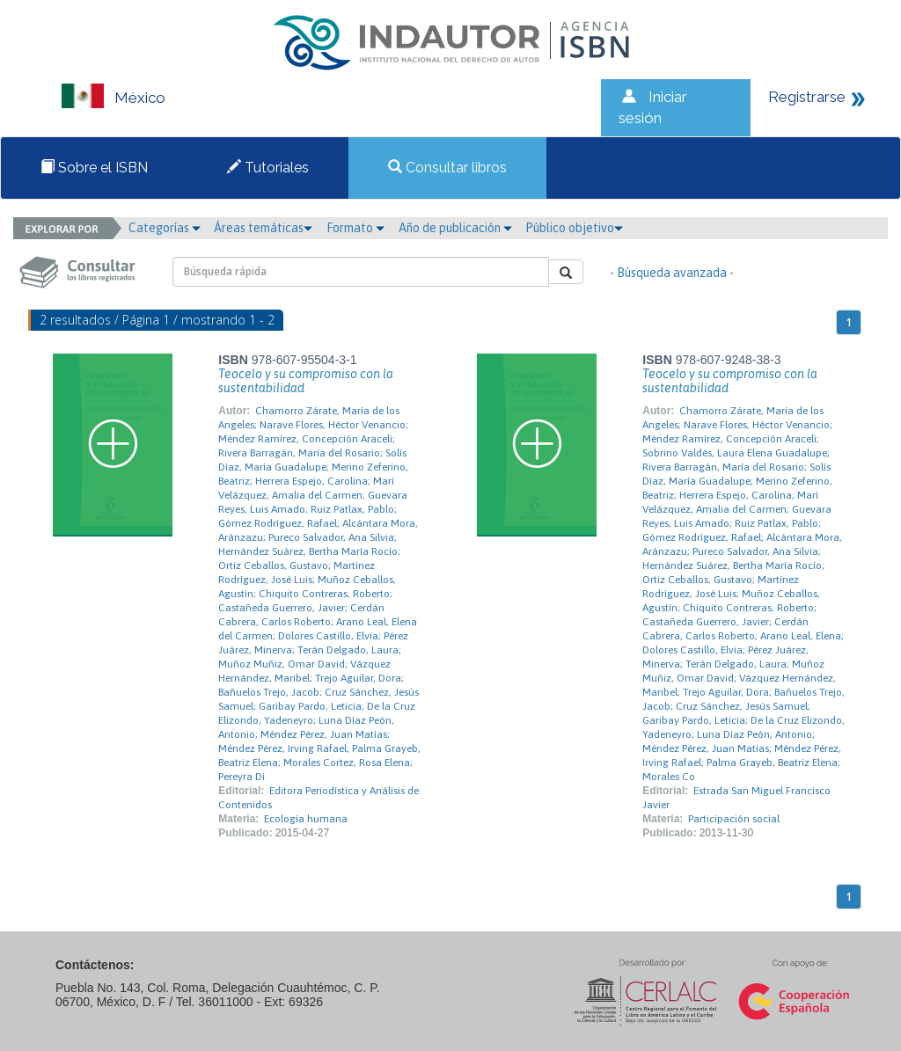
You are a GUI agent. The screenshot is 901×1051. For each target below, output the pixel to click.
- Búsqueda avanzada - (672, 273)
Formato (355, 228)
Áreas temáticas (263, 228)
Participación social (734, 819)
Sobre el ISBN (94, 167)
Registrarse (807, 97)
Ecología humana (306, 819)
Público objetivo (574, 228)
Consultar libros (447, 167)
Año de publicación (455, 228)
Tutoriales (268, 167)
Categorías (164, 228)
